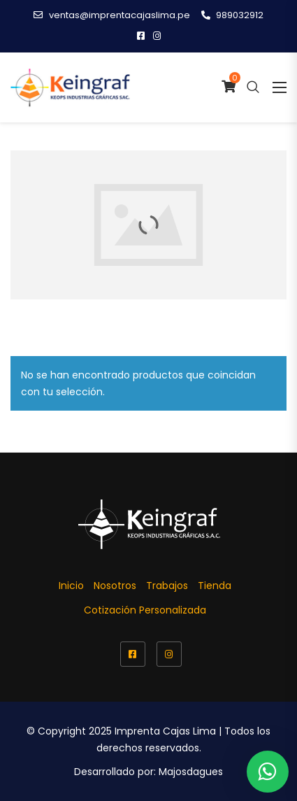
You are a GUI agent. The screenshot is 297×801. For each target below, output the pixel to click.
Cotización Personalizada (145, 610)
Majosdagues (191, 772)
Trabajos (167, 586)
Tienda (214, 586)
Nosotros (115, 586)
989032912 (232, 15)
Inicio (71, 586)
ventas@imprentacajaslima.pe (111, 15)
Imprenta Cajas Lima (165, 731)
